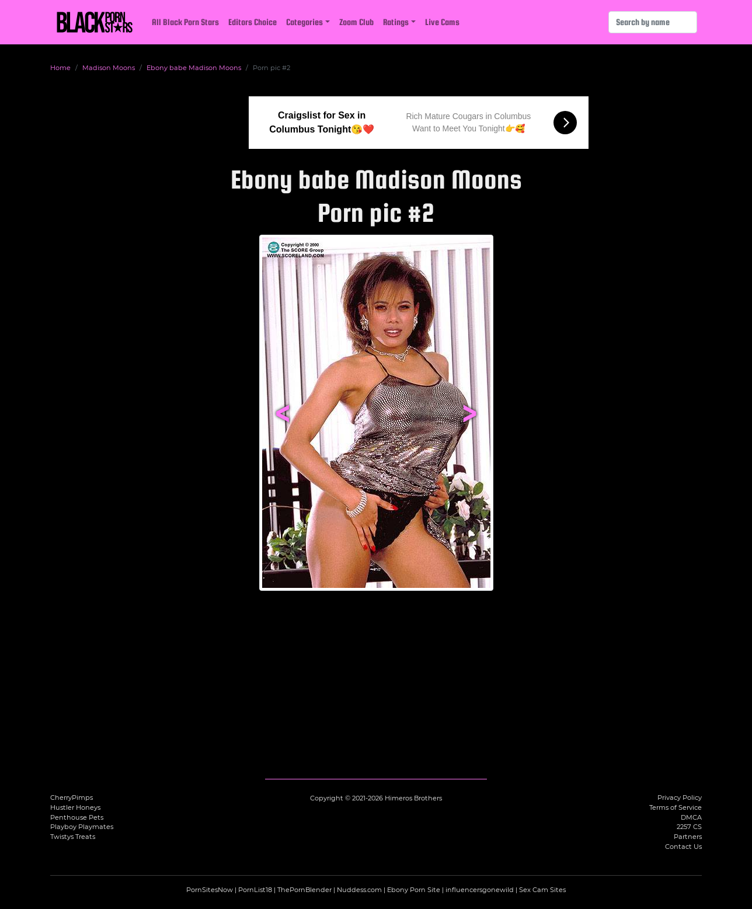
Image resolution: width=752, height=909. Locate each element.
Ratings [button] (396, 22)
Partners (688, 837)
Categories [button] (304, 22)
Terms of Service (675, 807)
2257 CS (689, 827)
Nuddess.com (359, 890)
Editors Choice (252, 22)
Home (60, 68)
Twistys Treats (72, 837)
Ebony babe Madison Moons (194, 68)
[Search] (652, 22)
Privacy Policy (679, 797)
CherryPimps (71, 797)
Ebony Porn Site (413, 890)
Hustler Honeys (75, 807)
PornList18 (255, 890)
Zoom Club (356, 22)
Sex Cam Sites (542, 890)
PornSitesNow (209, 890)
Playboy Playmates (81, 827)
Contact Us (683, 846)
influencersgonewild (479, 890)
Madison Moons (108, 68)
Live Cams (442, 22)
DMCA (691, 817)
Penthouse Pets (76, 817)
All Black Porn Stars (185, 22)
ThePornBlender (304, 890)
